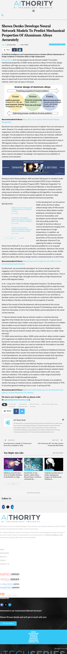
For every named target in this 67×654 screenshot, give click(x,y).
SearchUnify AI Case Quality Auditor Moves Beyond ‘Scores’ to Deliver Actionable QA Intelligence (21, 219)
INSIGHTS (33, 635)
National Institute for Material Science (50, 404)
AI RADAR (34, 637)
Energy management (55, 44)
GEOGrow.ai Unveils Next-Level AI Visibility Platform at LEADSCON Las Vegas (21, 209)
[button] (33, 10)
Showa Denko (7, 60)
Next (14, 238)
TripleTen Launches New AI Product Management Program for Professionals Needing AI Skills (21, 229)
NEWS (33, 632)
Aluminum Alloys (12, 404)
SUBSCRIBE (33, 640)
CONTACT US (33, 642)
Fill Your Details (8, 623)
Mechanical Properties (34, 404)
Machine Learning (9, 470)
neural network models (23, 406)
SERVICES (33, 639)
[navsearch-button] (2, 16)
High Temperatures (23, 404)
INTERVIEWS (34, 634)
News (63, 44)
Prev (6, 238)
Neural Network (12, 406)
